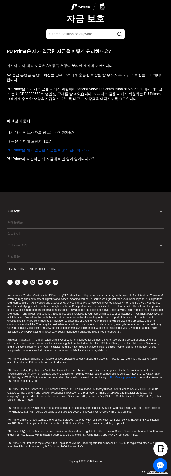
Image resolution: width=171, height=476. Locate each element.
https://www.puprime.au (122, 377)
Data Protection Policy (42, 268)
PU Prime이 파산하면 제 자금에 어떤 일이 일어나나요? (50, 159)
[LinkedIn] (25, 282)
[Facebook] (10, 282)
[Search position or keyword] (85, 34)
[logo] (88, 6)
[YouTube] (40, 282)
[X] (17, 282)
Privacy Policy (15, 268)
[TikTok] (48, 282)
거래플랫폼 (15, 222)
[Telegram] (55, 282)
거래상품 (13, 211)
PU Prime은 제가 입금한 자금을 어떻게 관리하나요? (48, 150)
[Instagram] (32, 282)
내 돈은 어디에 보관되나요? (29, 141)
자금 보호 (85, 19)
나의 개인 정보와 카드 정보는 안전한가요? (40, 132)
